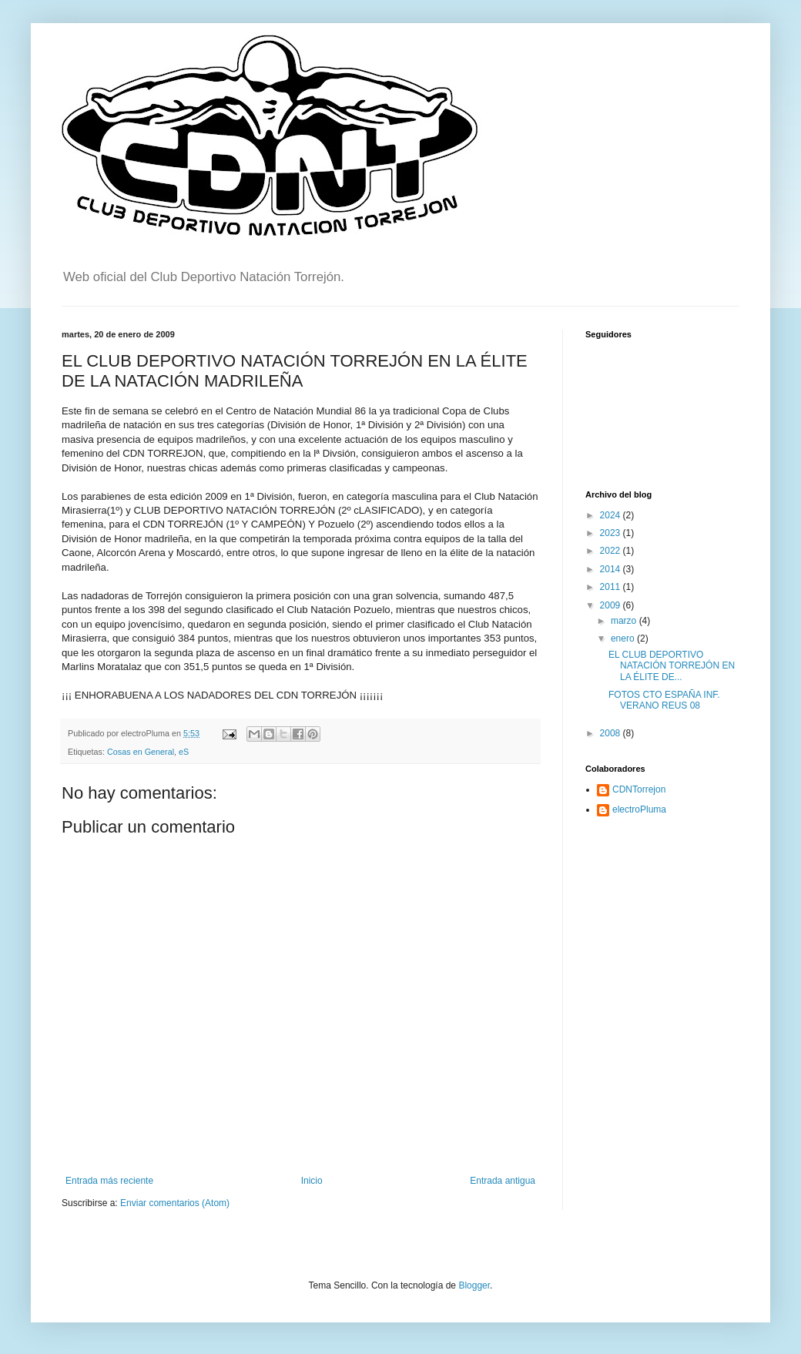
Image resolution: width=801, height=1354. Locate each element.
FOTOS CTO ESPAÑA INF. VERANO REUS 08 (664, 700)
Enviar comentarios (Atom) (175, 1203)
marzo (625, 620)
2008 (611, 733)
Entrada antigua (502, 1180)
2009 (611, 605)
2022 (611, 550)
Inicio (312, 1180)
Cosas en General (140, 751)
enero (624, 638)
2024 (611, 515)
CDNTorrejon (638, 789)
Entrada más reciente (109, 1180)
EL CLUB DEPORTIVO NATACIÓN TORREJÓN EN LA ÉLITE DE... (671, 665)
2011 (611, 586)
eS (184, 751)
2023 (611, 533)
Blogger (474, 1285)
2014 (611, 569)
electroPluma (639, 809)
